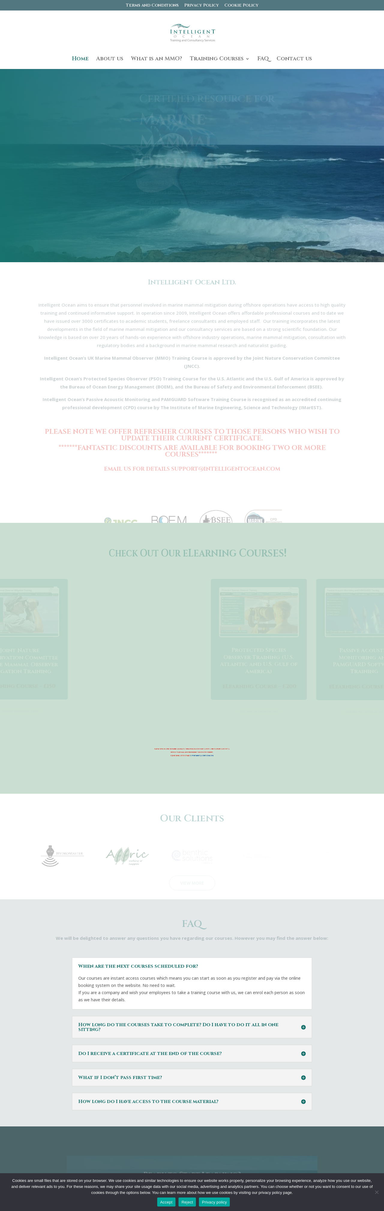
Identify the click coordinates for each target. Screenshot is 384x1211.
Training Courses (217, 59)
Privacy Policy (201, 5)
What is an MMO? (156, 59)
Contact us (294, 59)
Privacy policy (214, 1203)
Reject (187, 1203)
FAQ (263, 59)
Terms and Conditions (152, 5)
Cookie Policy (241, 5)
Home (80, 59)
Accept (166, 1203)
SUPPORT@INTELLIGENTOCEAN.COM (201, 756)
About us (109, 59)
